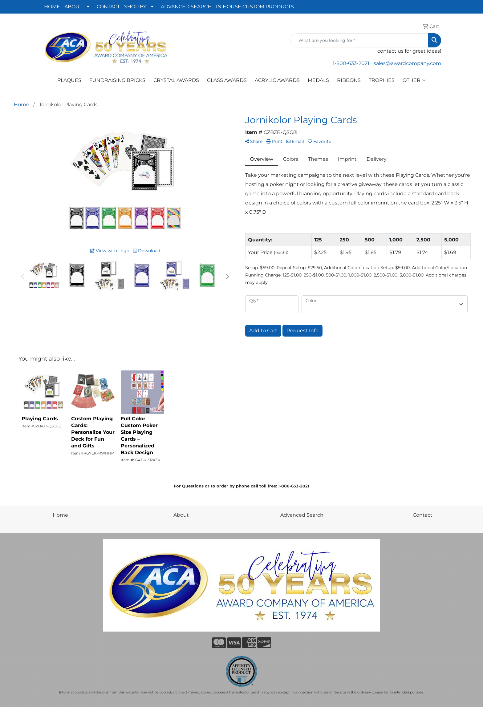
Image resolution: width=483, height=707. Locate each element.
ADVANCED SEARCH (186, 7)
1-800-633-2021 (351, 63)
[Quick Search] (359, 40)
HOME (52, 7)
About (181, 515)
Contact (422, 515)
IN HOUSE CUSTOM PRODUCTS (255, 7)
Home (60, 515)
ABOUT (73, 7)
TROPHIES (382, 80)
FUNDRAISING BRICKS (117, 80)
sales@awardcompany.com (407, 63)
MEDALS (318, 80)
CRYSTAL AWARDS (176, 80)
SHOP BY (135, 7)
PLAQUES (69, 80)
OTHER (414, 80)
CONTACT (108, 7)
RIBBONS (349, 80)
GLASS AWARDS (227, 80)
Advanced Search (301, 515)
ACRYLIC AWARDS (277, 80)
